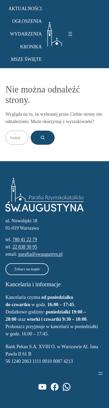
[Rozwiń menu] (70, 34)
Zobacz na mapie (27, 269)
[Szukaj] (43, 138)
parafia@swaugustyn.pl (40, 254)
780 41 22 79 (24, 239)
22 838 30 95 (24, 246)
